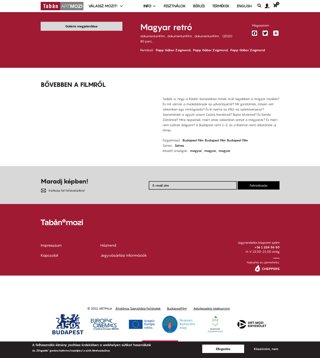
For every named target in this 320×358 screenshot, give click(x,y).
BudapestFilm (177, 308)
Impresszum (51, 245)
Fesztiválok (175, 6)
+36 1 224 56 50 (267, 247)
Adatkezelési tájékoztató (211, 308)
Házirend (108, 245)
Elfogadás (223, 349)
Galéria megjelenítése (81, 26)
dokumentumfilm (152, 36)
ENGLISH (244, 6)
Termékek (221, 6)
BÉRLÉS (199, 6)
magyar (196, 151)
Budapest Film (193, 140)
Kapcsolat (49, 255)
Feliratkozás (258, 185)
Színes (179, 145)
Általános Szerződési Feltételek (138, 308)
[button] (269, 6)
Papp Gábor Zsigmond (173, 50)
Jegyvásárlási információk (123, 255)
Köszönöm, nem (266, 349)
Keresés (261, 6)
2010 (227, 36)
